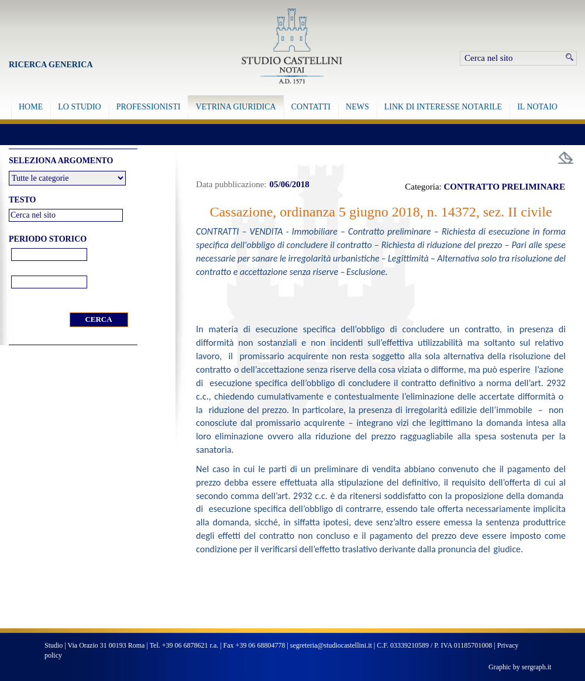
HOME (31, 106)
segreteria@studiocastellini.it (331, 645)
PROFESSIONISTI (148, 106)
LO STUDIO (79, 106)
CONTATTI (311, 106)
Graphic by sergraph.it (519, 667)
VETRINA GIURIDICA (235, 106)
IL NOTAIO (537, 106)
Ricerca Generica (51, 64)
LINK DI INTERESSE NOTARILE (443, 106)
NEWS (357, 106)
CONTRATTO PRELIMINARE (504, 186)
